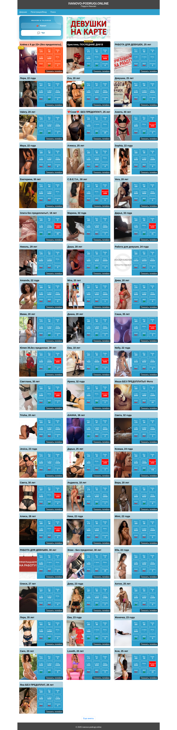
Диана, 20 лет (75, 314)
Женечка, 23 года (125, 617)
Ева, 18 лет (73, 347)
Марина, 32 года (76, 213)
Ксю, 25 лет (121, 651)
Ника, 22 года (75, 516)
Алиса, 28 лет (28, 516)
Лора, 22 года (28, 78)
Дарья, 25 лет (75, 449)
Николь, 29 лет (28, 246)
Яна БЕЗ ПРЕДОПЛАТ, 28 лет (37, 684)
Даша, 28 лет (74, 246)
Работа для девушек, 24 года (132, 246)
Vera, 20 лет (121, 179)
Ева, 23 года (74, 617)
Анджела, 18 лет (76, 482)
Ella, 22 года (122, 550)
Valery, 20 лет (27, 112)
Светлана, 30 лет (30, 381)
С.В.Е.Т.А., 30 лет (77, 179)
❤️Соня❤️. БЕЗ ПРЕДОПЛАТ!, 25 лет (88, 112)
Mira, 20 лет (74, 280)
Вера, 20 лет (122, 482)
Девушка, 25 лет (124, 78)
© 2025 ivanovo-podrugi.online (88, 727)
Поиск (53, 12)
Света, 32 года (123, 415)
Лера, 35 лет (27, 617)
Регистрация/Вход (39, 12)
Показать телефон (54, 71)
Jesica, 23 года (28, 449)
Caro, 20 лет (27, 651)
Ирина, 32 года (76, 381)
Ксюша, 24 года (124, 449)
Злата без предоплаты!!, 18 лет (38, 213)
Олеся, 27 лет (28, 583)
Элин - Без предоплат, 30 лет (84, 550)
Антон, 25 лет (122, 583)
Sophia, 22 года (123, 145)
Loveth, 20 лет (75, 651)
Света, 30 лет (27, 482)
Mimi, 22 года (122, 516)
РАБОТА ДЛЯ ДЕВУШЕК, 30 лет (38, 550)
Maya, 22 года (28, 145)
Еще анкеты (88, 718)
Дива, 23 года (75, 583)
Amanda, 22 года (29, 280)
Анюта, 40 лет (123, 112)
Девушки (23, 12)
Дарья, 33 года (123, 213)
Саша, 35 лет (122, 314)
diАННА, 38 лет (76, 415)
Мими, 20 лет (27, 314)
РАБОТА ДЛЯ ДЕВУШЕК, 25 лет (133, 44)
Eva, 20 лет (73, 78)
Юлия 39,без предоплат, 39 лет (38, 347)
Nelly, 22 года (122, 347)
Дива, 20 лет (122, 280)
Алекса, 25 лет (75, 145)
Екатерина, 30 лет (30, 179)
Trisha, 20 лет (28, 415)
